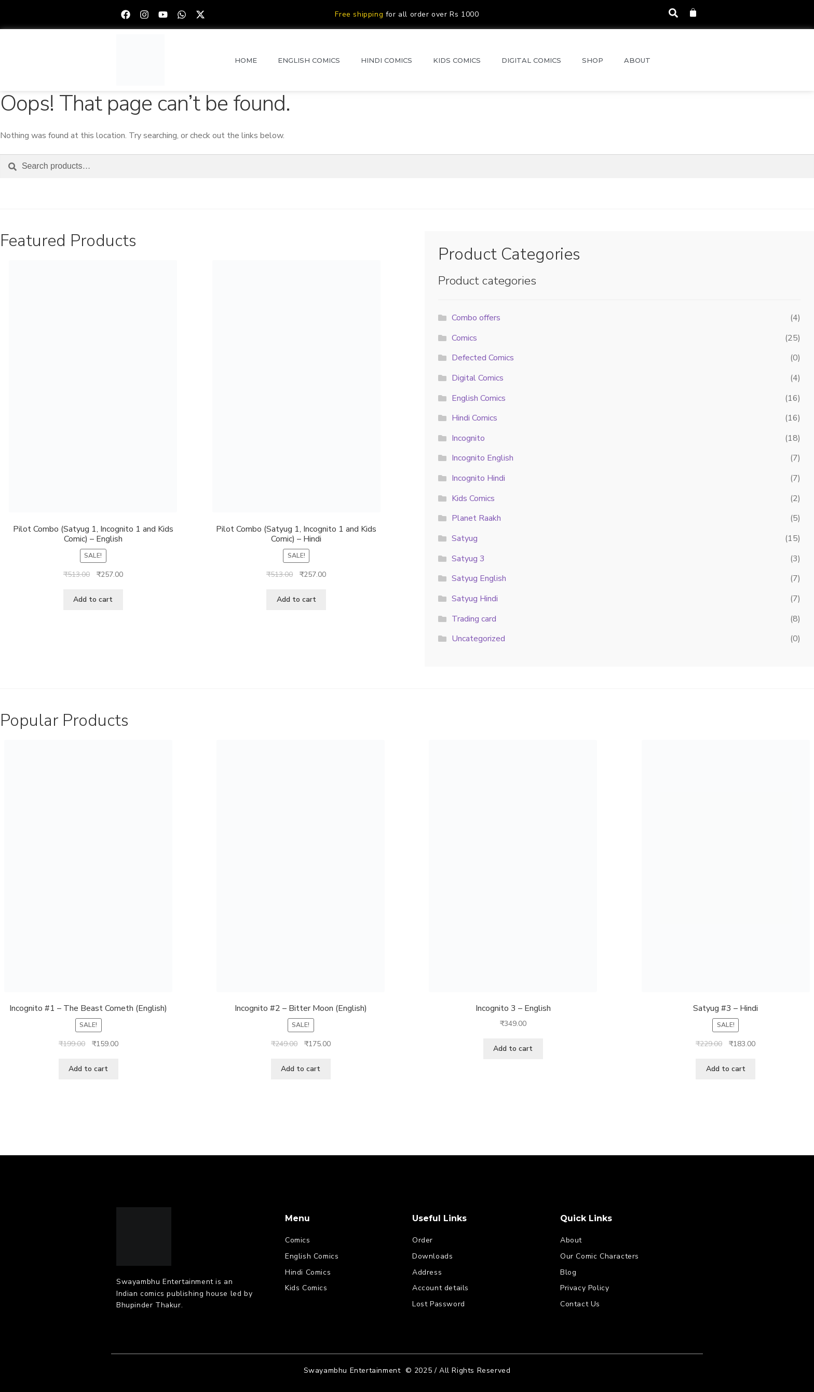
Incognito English (482, 458)
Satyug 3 (468, 558)
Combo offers (476, 317)
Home (246, 60)
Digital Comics (531, 60)
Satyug (465, 538)
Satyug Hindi (475, 598)
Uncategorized (478, 638)
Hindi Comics (386, 60)
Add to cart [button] (93, 599)
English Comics (309, 60)
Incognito (468, 438)
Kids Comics (457, 60)
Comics (464, 338)
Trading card (474, 619)
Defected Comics (483, 357)
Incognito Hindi (478, 478)
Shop (592, 60)
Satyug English (479, 578)
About (637, 60)
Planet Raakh (476, 518)
